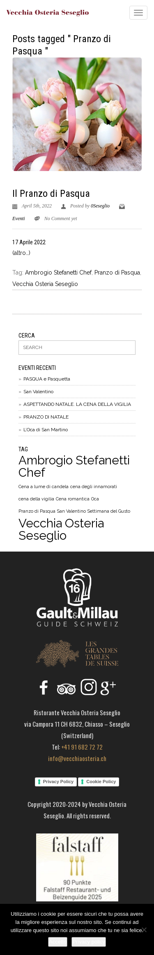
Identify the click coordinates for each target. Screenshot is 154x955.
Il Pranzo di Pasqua (51, 193)
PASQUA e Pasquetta (46, 379)
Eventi (18, 218)
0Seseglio (100, 206)
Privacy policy (88, 942)
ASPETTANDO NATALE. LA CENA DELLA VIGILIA (77, 404)
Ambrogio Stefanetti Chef (58, 272)
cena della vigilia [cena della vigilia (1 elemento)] (36, 498)
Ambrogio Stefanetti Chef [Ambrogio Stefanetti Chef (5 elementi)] (74, 466)
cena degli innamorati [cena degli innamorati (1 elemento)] (93, 486)
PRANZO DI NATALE (46, 417)
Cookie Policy (101, 781)
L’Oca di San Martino (45, 429)
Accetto (58, 942)
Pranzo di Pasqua (117, 272)
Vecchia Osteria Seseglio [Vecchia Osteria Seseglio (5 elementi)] (61, 529)
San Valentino (38, 391)
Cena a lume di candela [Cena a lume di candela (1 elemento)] (43, 486)
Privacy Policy (58, 781)
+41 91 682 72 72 (82, 746)
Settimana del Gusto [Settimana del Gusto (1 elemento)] (108, 511)
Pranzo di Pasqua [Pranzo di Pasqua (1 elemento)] (36, 511)
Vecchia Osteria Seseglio (45, 284)
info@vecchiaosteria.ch (77, 758)
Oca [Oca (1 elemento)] (95, 498)
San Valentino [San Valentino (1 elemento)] (71, 511)
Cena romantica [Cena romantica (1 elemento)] (73, 498)
